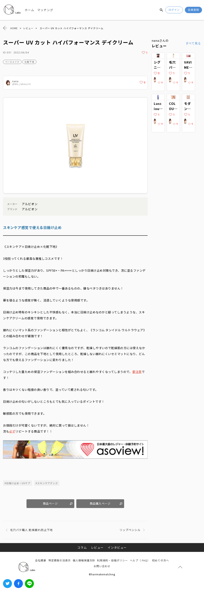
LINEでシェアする (29, 583)
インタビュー (117, 547)
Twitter (7, 583)
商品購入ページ (100, 503)
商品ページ (50, 503)
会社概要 (40, 560)
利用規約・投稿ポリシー (112, 560)
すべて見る (193, 43)
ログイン (174, 10)
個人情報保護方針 (84, 560)
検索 (161, 10)
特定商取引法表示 (59, 560)
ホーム (29, 10)
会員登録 (193, 10)
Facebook (18, 583)
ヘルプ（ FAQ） (140, 560)
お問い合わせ (102, 566)
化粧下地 (29, 61)
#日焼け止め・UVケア (17, 483)
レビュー (97, 547)
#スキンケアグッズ (47, 483)
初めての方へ (160, 560)
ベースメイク (12, 61)
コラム (82, 547)
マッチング (45, 10)
